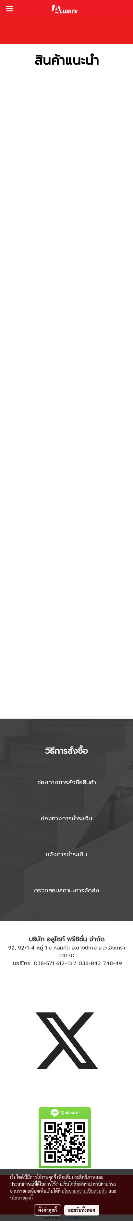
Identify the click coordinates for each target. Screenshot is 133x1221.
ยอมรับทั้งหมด (81, 1210)
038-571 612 (49, 963)
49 (118, 963)
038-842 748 (96, 963)
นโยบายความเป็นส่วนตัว (84, 1191)
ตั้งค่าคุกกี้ (47, 1210)
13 (69, 963)
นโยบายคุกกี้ (21, 1198)
